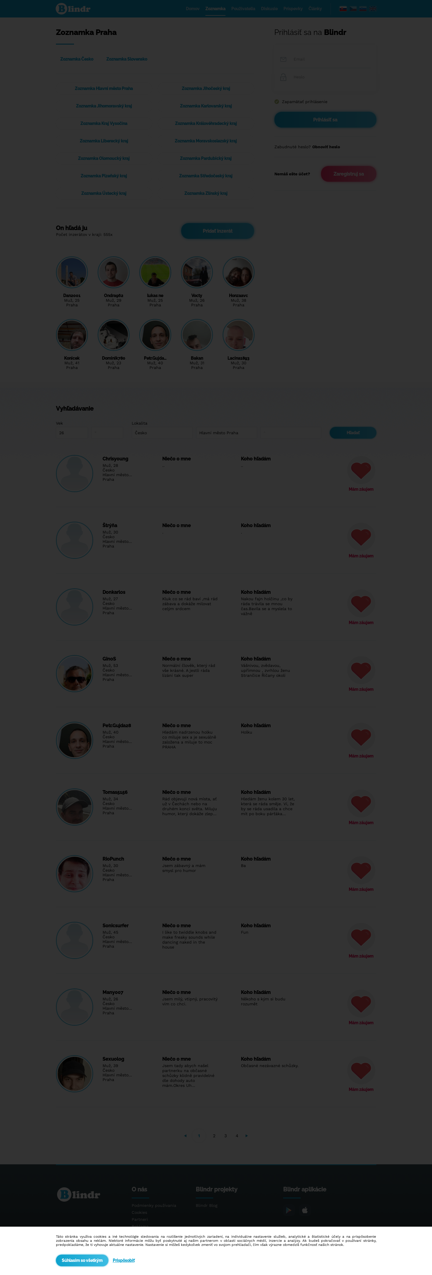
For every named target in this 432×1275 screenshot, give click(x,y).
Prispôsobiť (124, 1260)
